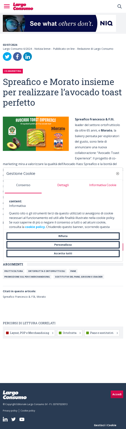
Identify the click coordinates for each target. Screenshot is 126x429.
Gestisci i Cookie (105, 425)
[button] (117, 174)
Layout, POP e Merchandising (31, 333)
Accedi (116, 394)
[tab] (23, 186)
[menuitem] (11, 410)
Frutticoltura (13, 271)
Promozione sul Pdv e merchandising (27, 276)
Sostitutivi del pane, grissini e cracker (79, 276)
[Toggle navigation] (8, 6)
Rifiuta (63, 236)
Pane (73, 271)
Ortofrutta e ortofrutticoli (46, 271)
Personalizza (63, 244)
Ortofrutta (72, 333)
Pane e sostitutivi (104, 333)
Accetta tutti (63, 253)
